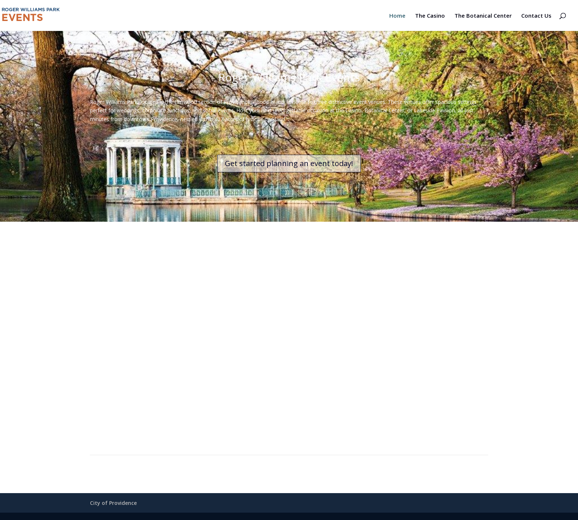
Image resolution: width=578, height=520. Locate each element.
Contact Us (536, 16)
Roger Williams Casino (184, 370)
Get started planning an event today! (289, 163)
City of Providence (113, 502)
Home (397, 16)
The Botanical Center (483, 16)
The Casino (430, 16)
